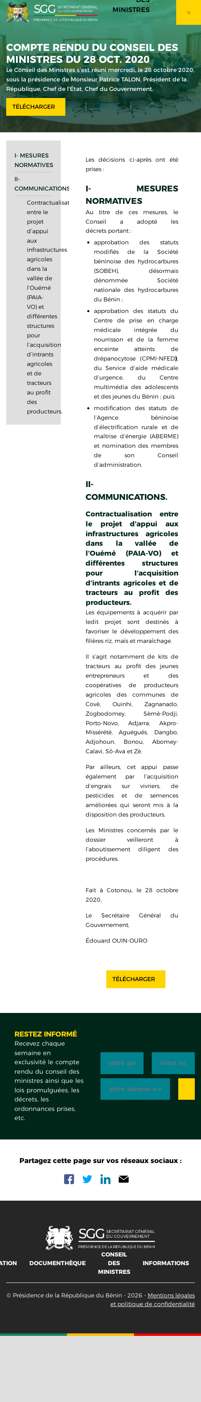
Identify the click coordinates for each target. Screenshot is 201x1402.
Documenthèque (57, 1263)
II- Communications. (33, 183)
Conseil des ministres (114, 1263)
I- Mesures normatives (33, 160)
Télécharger (33, 106)
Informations (166, 1263)
